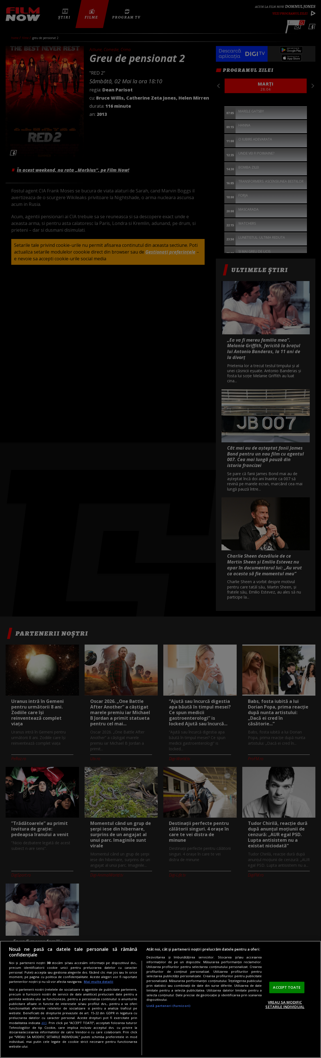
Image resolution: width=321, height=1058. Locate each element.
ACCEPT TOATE (286, 987)
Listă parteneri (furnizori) (168, 1006)
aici (44, 1022)
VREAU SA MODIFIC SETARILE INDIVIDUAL (284, 1004)
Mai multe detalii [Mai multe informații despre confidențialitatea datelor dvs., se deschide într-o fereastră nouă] (98, 981)
